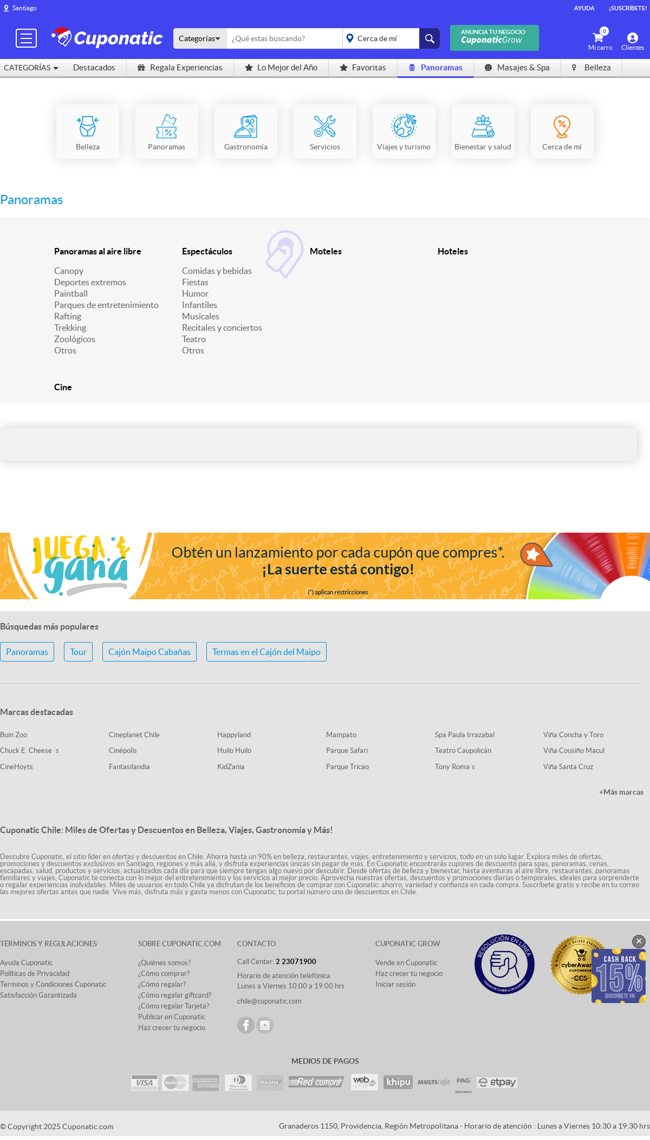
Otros (65, 350)
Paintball (71, 293)
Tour (78, 652)
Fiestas (195, 282)
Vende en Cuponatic (406, 963)
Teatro (194, 339)
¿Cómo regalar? (162, 984)
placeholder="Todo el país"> (389, 38)
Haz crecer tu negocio (171, 1028)
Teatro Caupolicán (463, 750)
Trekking (70, 327)
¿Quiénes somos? (164, 963)
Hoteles (453, 251)
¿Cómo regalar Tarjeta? (173, 1006)
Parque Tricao (347, 767)
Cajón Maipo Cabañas (149, 652)
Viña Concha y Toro (573, 735)
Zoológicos (74, 339)
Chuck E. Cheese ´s (29, 750)
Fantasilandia (129, 767)
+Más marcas (621, 792)
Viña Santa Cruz (568, 767)
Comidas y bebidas (217, 271)
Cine (63, 387)
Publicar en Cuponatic (171, 1017)
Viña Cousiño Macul (573, 750)
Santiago (24, 7)
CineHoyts (16, 767)
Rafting (67, 316)
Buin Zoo (13, 735)
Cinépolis (123, 750)
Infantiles (199, 305)
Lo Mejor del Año (281, 67)
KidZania (231, 767)
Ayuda (584, 8)
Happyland (234, 735)
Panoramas (435, 67)
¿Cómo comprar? (164, 973)
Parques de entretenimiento (106, 305)
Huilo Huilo (234, 750)
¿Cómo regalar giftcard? (174, 995)
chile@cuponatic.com (269, 1001)
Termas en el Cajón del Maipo (266, 652)
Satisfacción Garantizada (38, 995)
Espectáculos (207, 251)
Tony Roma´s (455, 767)
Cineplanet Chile (134, 735)
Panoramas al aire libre (97, 251)
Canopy (68, 271)
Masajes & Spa (517, 67)
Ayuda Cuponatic (26, 963)
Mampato (341, 735)
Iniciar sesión (395, 984)
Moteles (326, 251)
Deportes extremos (90, 282)
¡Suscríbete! (628, 8)
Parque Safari (347, 750)
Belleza (591, 67)
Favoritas (363, 67)
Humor (195, 293)
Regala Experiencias (180, 67)
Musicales (200, 316)
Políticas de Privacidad (34, 973)
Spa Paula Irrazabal (465, 735)
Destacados (94, 67)
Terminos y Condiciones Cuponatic (53, 984)
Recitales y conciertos (222, 327)
